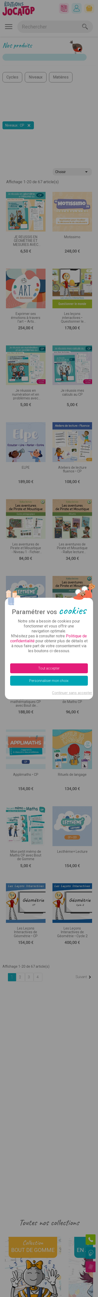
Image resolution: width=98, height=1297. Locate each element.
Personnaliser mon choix (49, 681)
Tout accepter (49, 668)
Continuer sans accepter (72, 693)
